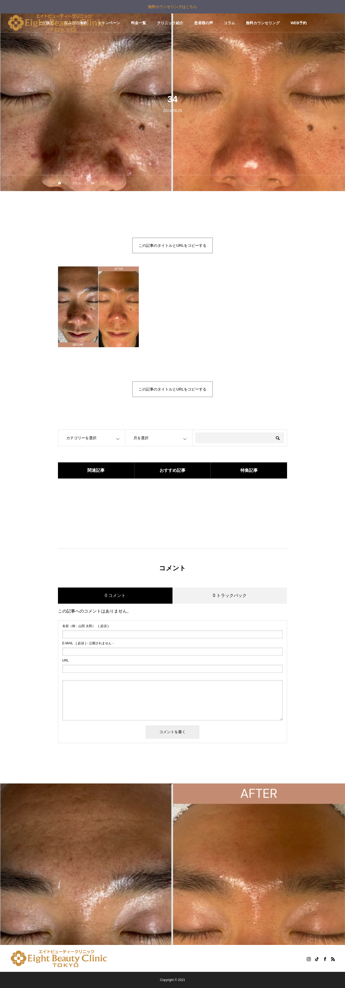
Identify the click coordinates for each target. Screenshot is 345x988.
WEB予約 (299, 23)
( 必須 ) (85, 626)
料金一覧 (138, 23)
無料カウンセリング (263, 23)
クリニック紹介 (170, 23)
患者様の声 (203, 23)
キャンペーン (109, 23)
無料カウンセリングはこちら (172, 7)
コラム (229, 23)
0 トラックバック (230, 595)
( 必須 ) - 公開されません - (88, 643)
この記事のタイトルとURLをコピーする (172, 245)
